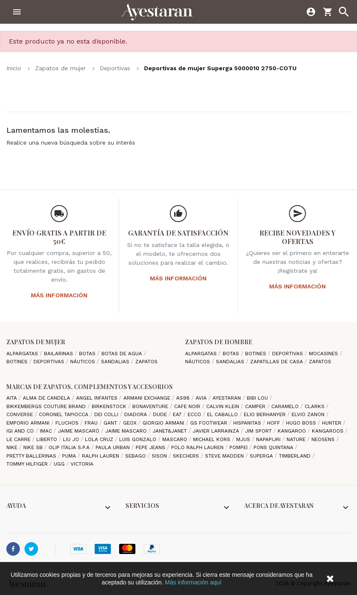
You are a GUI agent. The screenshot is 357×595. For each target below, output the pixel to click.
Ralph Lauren (101, 456)
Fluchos (67, 423)
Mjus (244, 439)
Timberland (295, 456)
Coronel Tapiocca (64, 414)
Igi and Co (20, 431)
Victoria (82, 464)
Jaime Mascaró (79, 431)
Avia (202, 398)
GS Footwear (209, 423)
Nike (12, 447)
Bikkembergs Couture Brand (46, 406)
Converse (20, 414)
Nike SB (33, 447)
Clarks (315, 406)
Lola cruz (100, 439)
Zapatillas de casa (277, 362)
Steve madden (225, 456)
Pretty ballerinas (32, 456)
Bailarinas (59, 353)
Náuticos (83, 362)
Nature (296, 439)
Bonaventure (151, 406)
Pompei (239, 447)
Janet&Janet (170, 431)
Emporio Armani (28, 423)
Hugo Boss (302, 423)
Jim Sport (259, 431)
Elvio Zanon (309, 414)
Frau (91, 423)
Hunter (332, 423)
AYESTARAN (228, 398)
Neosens (323, 439)
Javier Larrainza (217, 431)
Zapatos (146, 362)
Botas (88, 353)
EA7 (178, 414)
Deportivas (49, 362)
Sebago (136, 456)
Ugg (60, 464)
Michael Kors (212, 439)
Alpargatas (23, 353)
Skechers (187, 456)
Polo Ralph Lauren (198, 447)
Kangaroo (293, 431)
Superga (262, 456)
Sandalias (116, 362)
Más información (59, 295)
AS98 (183, 398)
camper (256, 406)
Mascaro (175, 439)
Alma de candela (47, 398)
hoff (274, 423)
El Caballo (223, 414)
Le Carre (19, 439)
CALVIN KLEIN (223, 406)
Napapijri (269, 439)
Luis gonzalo (138, 439)
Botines (17, 362)
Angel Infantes (97, 398)
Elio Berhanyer (265, 414)
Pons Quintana (274, 447)
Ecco (195, 414)
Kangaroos (328, 431)
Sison (160, 456)
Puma (70, 456)
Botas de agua (122, 353)
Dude (161, 414)
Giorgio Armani (164, 423)
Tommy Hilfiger (27, 464)
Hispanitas (248, 423)
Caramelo (285, 406)
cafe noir (188, 406)
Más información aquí (193, 582)
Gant (111, 423)
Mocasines (324, 353)
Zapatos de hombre (218, 342)
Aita (12, 398)
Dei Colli (107, 414)
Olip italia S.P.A (70, 447)
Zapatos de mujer (35, 342)
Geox (130, 423)
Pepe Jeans (151, 447)
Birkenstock (110, 406)
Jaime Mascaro (126, 431)
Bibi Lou (258, 398)
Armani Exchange (147, 398)
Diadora (136, 414)
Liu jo (72, 439)
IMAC (47, 431)
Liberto (47, 439)
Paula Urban (113, 447)
